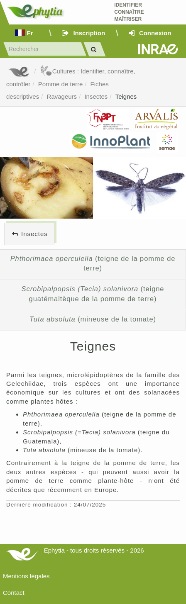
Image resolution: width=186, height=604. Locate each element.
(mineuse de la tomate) (92, 319)
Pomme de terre (60, 84)
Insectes (96, 96)
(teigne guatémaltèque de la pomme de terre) (93, 293)
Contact (13, 592)
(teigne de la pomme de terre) (93, 263)
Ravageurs (62, 96)
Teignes (126, 96)
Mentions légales (26, 576)
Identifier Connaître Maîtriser (129, 12)
